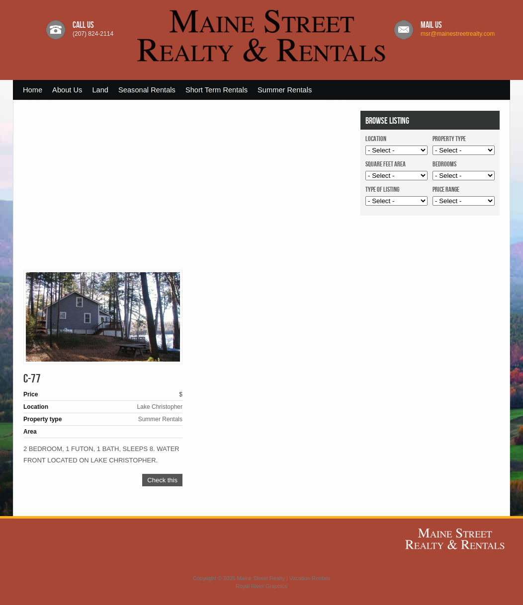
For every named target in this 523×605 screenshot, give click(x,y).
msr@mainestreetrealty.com (458, 33)
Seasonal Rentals (146, 90)
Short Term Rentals (216, 90)
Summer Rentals (285, 90)
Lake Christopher (159, 406)
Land (100, 90)
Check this (162, 480)
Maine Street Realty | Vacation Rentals (283, 578)
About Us (67, 90)
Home (32, 90)
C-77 (32, 379)
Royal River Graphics (261, 586)
